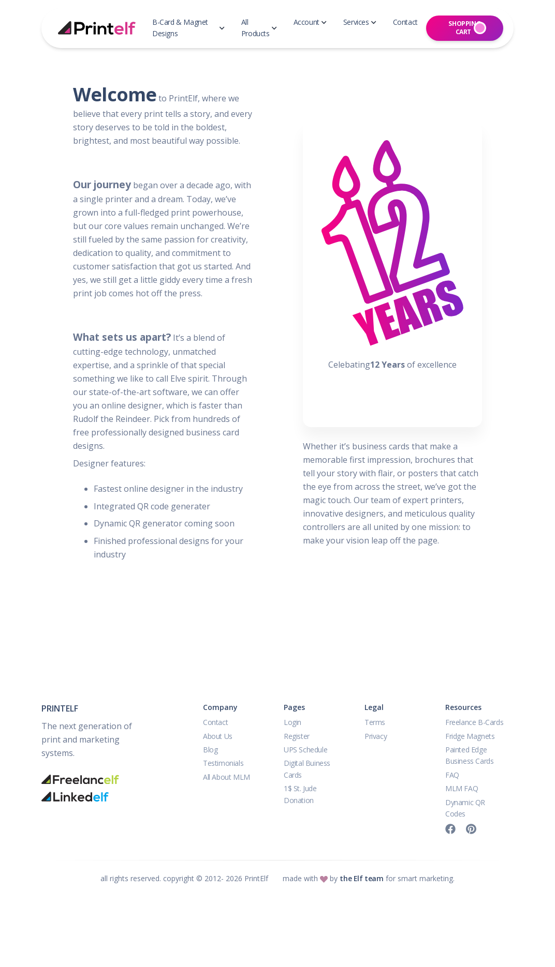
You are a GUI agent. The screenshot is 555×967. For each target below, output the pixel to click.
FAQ (452, 775)
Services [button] (359, 22)
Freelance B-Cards (474, 722)
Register (297, 736)
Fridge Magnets (469, 736)
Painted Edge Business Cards (469, 755)
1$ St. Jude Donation (300, 794)
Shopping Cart (467, 28)
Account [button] (310, 22)
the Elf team (361, 878)
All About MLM (226, 777)
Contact (215, 722)
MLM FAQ (461, 788)
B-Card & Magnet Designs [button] (188, 27)
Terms (374, 722)
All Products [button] (259, 27)
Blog (210, 749)
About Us (217, 736)
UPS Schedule (305, 749)
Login (292, 722)
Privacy (375, 736)
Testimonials (223, 763)
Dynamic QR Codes (465, 808)
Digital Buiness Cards (307, 768)
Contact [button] (405, 22)
